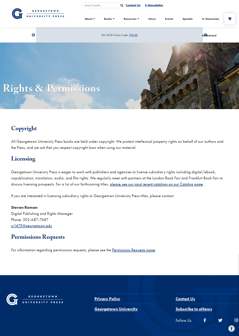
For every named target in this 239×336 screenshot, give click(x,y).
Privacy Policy (107, 298)
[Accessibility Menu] (231, 328)
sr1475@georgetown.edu (31, 225)
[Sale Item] (119, 35)
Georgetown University (116, 309)
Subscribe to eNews (194, 309)
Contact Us (185, 298)
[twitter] (220, 320)
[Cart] (229, 19)
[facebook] (204, 320)
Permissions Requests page (133, 250)
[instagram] (236, 320)
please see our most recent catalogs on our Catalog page (156, 184)
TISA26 (133, 35)
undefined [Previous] (33, 35)
